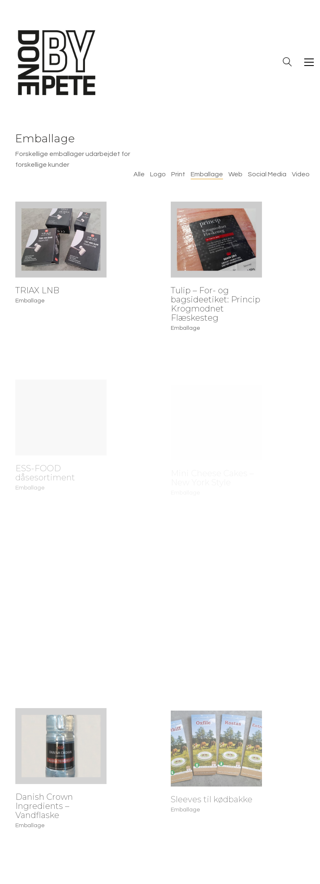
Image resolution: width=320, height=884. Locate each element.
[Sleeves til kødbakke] (216, 754)
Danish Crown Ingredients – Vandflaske (44, 809)
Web (235, 174)
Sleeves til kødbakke (211, 805)
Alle (139, 174)
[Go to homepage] (56, 62)
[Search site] (287, 63)
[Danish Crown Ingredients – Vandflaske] (61, 749)
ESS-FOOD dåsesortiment (45, 479)
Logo (158, 174)
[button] (309, 62)
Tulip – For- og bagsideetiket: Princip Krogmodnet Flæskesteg (215, 304)
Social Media (267, 174)
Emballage (207, 174)
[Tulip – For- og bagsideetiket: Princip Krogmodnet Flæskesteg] (216, 240)
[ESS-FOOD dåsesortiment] (61, 423)
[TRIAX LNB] (61, 240)
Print (178, 174)
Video (301, 174)
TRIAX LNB (37, 290)
